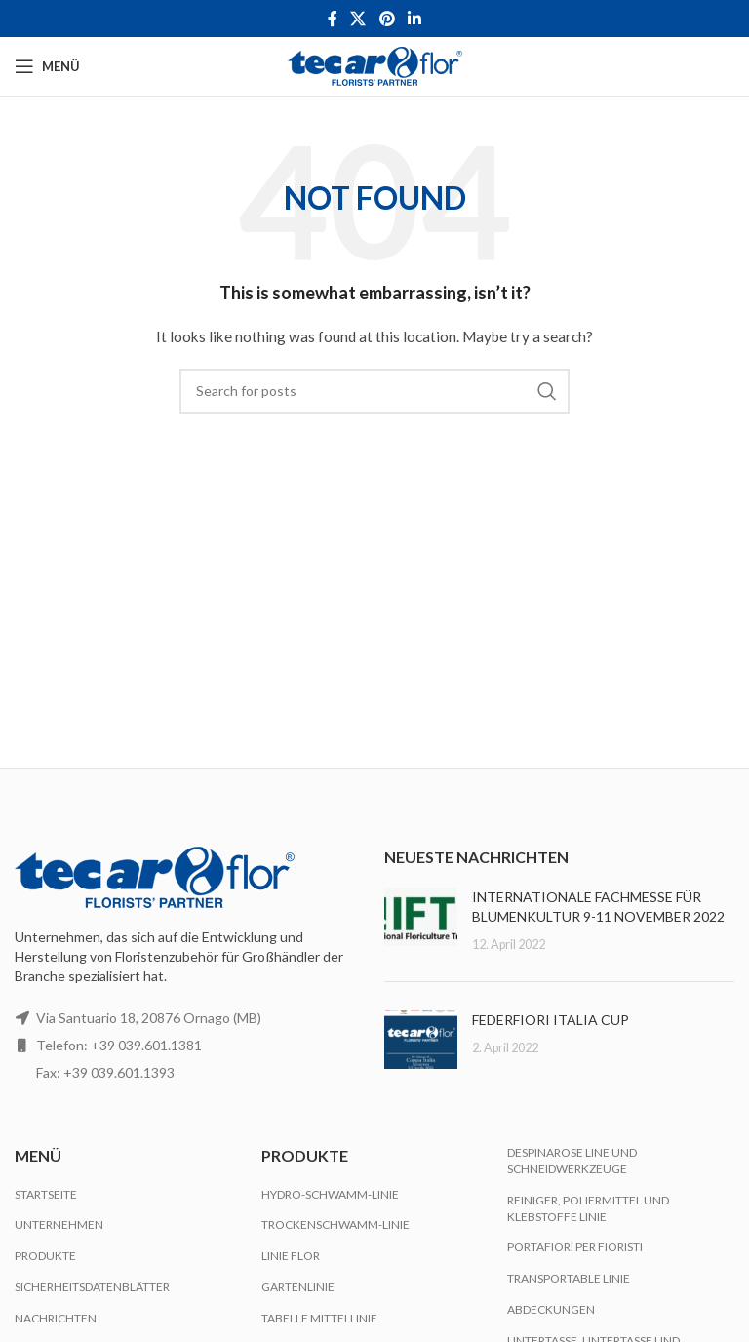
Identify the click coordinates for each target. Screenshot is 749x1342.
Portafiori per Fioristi (575, 1247)
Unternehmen (59, 1224)
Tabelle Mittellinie (319, 1318)
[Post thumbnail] (420, 920)
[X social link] (358, 18)
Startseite (46, 1194)
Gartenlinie (298, 1287)
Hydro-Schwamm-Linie (330, 1194)
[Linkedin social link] (414, 18)
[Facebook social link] (332, 18)
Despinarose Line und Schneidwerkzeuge (572, 1160)
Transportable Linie (568, 1278)
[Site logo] (375, 65)
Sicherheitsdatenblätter (92, 1287)
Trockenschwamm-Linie (335, 1224)
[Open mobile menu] (47, 66)
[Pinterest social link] (387, 18)
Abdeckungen (551, 1309)
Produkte (45, 1255)
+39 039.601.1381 (146, 1045)
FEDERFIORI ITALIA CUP (550, 1019)
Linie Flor (290, 1255)
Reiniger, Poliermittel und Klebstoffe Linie (588, 1208)
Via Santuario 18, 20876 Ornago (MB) (148, 1017)
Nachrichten (56, 1318)
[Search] (374, 391)
